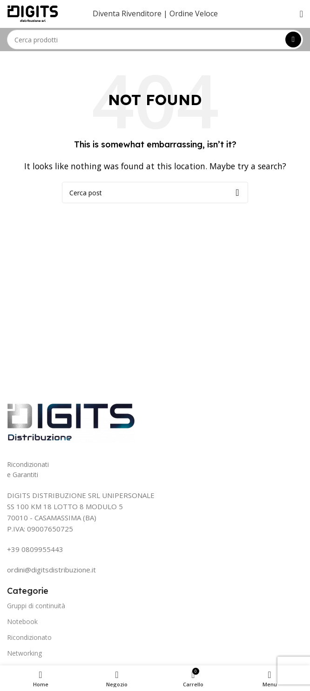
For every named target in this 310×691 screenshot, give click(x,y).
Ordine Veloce (193, 13)
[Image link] (71, 421)
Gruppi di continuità (36, 605)
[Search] (155, 39)
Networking (24, 653)
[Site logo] (33, 13)
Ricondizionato (29, 637)
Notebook (22, 621)
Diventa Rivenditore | (130, 13)
